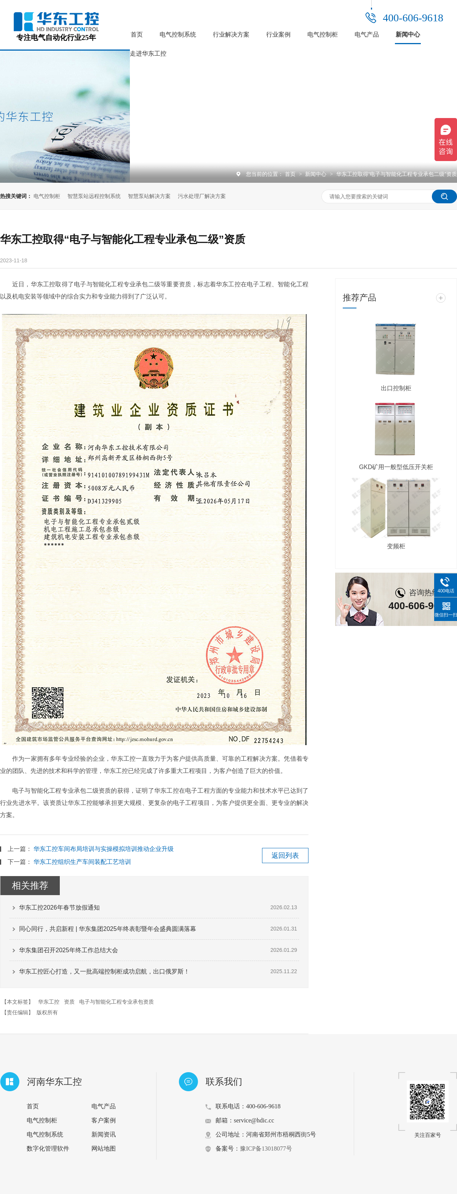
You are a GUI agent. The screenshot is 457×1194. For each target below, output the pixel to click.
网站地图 (103, 1148)
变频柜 (396, 546)
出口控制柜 (396, 388)
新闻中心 (408, 34)
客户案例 (103, 1120)
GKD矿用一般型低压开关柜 (396, 467)
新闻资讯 (103, 1134)
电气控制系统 (178, 34)
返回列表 (285, 855)
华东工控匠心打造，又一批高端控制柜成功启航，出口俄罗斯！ (104, 971)
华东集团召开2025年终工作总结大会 (68, 950)
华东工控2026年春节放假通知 (59, 907)
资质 (69, 1002)
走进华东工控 (148, 53)
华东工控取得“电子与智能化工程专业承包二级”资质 (396, 174)
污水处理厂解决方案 (202, 196)
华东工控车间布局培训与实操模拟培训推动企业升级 (104, 849)
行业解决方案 (231, 34)
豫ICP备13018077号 (266, 1148)
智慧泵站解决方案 (149, 196)
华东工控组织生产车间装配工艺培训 (82, 862)
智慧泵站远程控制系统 (94, 196)
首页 (137, 34)
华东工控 (48, 1002)
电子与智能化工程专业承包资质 (116, 1002)
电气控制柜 (322, 34)
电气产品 (367, 34)
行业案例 (278, 34)
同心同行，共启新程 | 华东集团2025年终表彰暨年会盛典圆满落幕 (107, 929)
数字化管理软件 (48, 1148)
